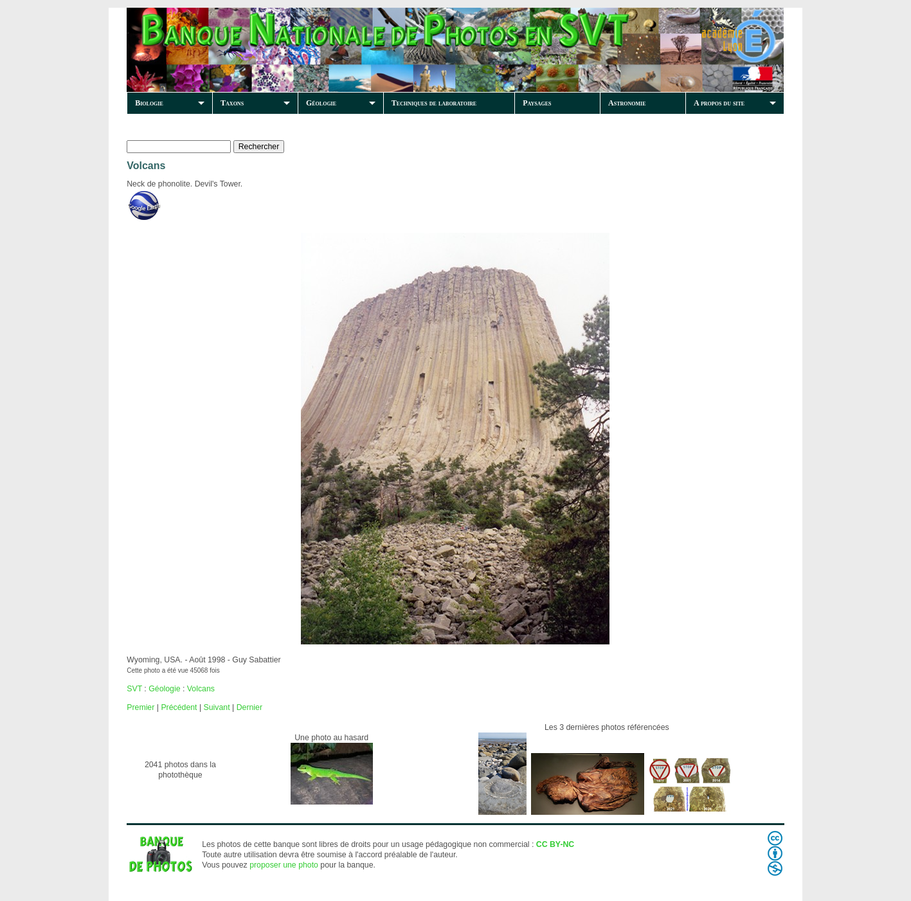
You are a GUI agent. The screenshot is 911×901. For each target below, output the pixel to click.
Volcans (201, 688)
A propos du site (719, 102)
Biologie (149, 102)
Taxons (232, 102)
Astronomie (626, 102)
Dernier (249, 707)
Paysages (537, 102)
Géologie (321, 102)
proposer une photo (283, 864)
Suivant (217, 707)
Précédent (179, 707)
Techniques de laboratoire (434, 102)
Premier (140, 707)
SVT (134, 688)
